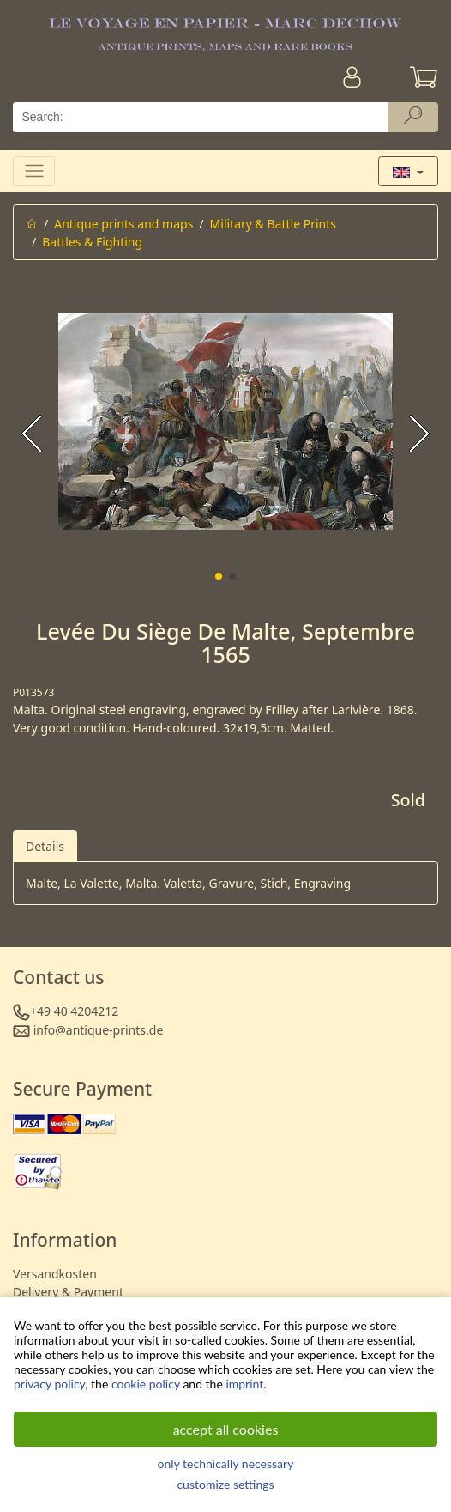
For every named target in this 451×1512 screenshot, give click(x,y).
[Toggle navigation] (34, 171)
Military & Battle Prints (273, 224)
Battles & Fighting (92, 242)
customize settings (225, 1484)
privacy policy (49, 1383)
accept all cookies (226, 1429)
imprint (244, 1383)
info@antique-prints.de (98, 1030)
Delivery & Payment (68, 1292)
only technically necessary (226, 1463)
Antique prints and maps (123, 224)
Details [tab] (45, 846)
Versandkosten (55, 1274)
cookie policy (145, 1383)
